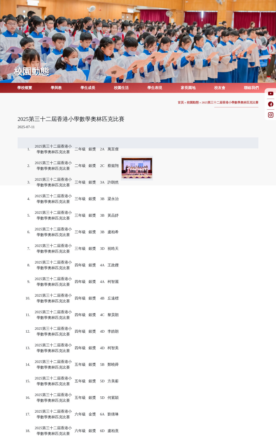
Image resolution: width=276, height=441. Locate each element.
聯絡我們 (251, 88)
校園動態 (193, 102)
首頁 (181, 102)
